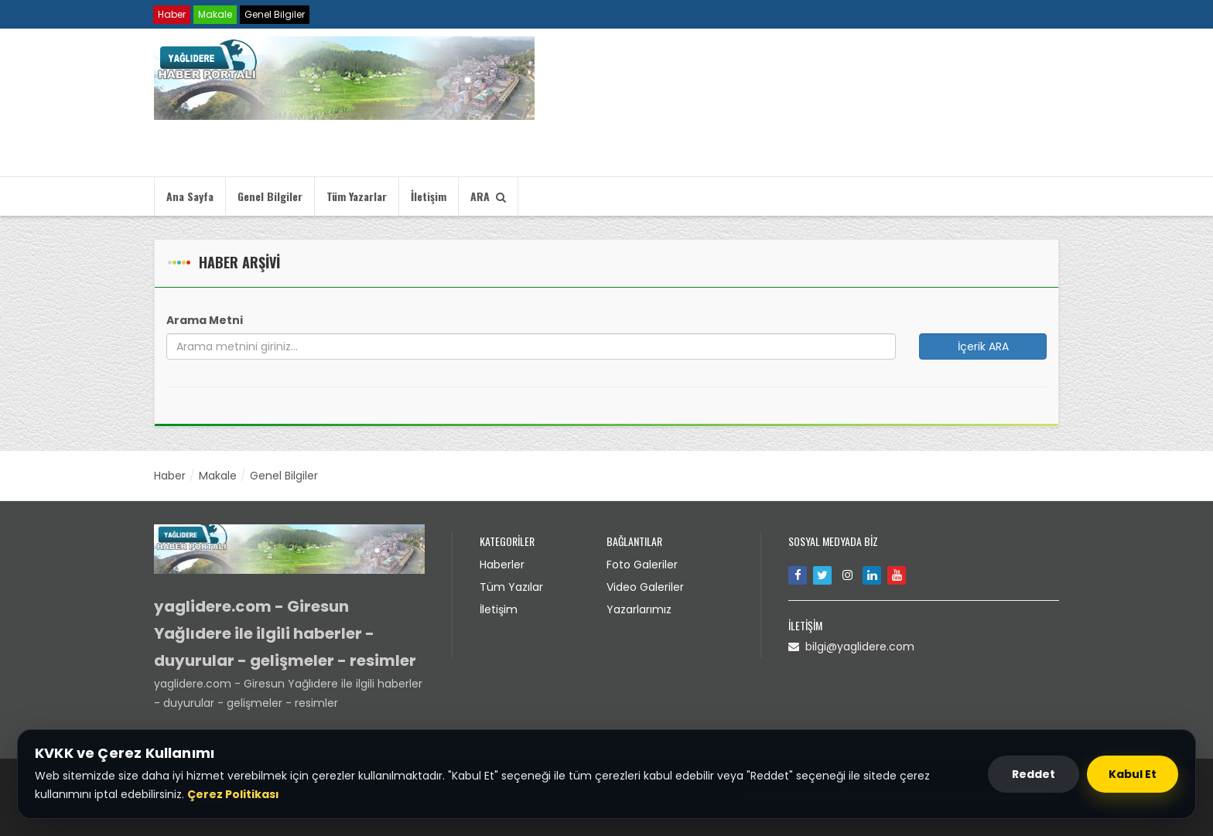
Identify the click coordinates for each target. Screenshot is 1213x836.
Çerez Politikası (233, 794)
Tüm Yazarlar (356, 196)
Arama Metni (204, 320)
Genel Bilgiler (274, 14)
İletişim (428, 196)
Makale (215, 14)
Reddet (1033, 774)
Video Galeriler (645, 587)
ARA (488, 196)
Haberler (502, 564)
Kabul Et (1133, 774)
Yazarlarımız (638, 609)
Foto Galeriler (642, 564)
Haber (172, 14)
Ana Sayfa (190, 196)
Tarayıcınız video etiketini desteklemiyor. (734, 105)
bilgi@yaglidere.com (851, 646)
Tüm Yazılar (511, 587)
